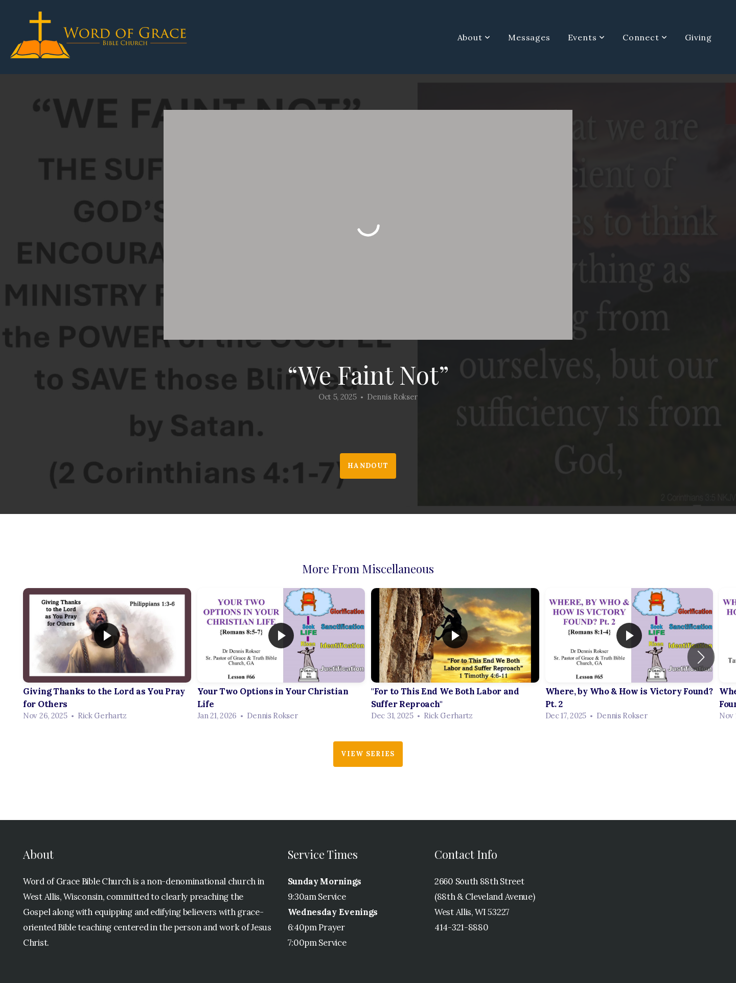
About (474, 37)
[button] (701, 657)
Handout (368, 465)
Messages (529, 37)
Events (586, 37)
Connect (645, 37)
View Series (368, 754)
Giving (698, 37)
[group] (107, 656)
